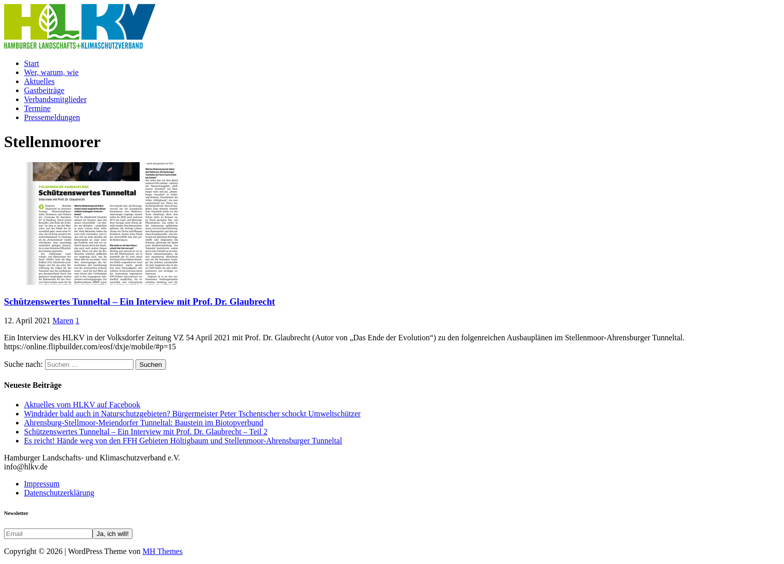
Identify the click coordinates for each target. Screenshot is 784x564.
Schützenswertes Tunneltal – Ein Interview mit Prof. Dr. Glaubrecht (139, 301)
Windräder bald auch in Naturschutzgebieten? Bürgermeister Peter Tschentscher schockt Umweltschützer (192, 413)
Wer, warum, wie (51, 72)
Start (31, 63)
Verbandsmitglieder (55, 99)
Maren (63, 320)
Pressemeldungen (52, 117)
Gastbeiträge (44, 90)
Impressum (42, 483)
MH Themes (162, 551)
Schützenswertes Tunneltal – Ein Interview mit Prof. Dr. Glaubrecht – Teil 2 (146, 431)
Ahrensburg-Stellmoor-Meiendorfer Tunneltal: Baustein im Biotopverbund (143, 422)
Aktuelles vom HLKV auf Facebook (82, 404)
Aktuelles (39, 81)
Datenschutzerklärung (59, 492)
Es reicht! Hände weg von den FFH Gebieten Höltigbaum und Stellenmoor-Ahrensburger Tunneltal (183, 440)
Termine (37, 108)
